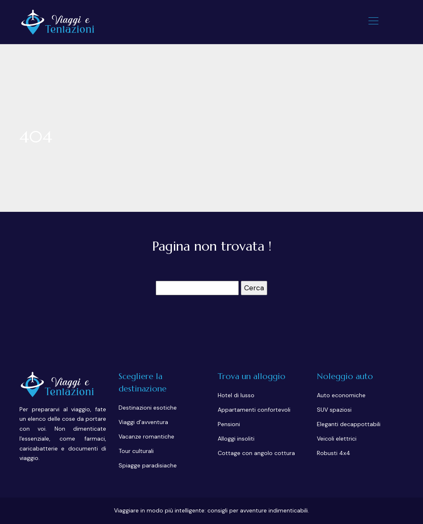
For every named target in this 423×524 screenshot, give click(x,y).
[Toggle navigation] (373, 22)
